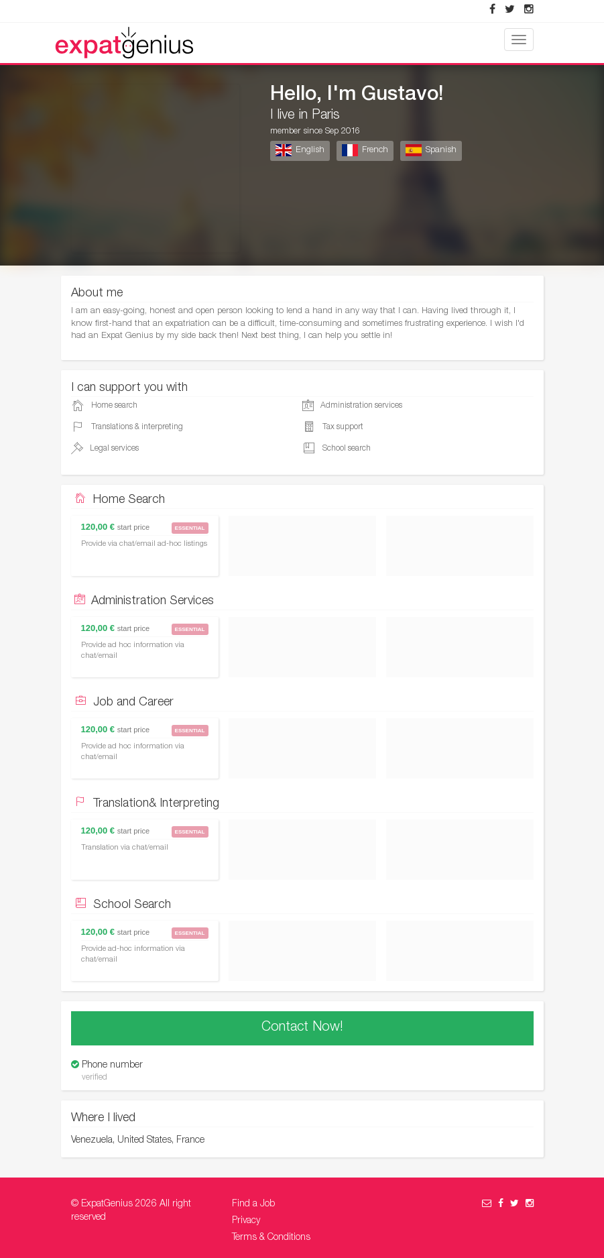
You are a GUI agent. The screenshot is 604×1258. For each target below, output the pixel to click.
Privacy (246, 1221)
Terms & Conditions (271, 1238)
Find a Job (253, 1204)
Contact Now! (302, 1028)
